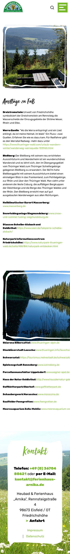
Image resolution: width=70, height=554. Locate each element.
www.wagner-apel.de (57, 372)
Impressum (35, 530)
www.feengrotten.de (45, 401)
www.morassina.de (48, 394)
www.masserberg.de (14, 206)
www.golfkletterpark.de (48, 386)
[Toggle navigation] (62, 7)
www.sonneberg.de (48, 364)
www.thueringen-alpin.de (45, 342)
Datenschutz (35, 536)
